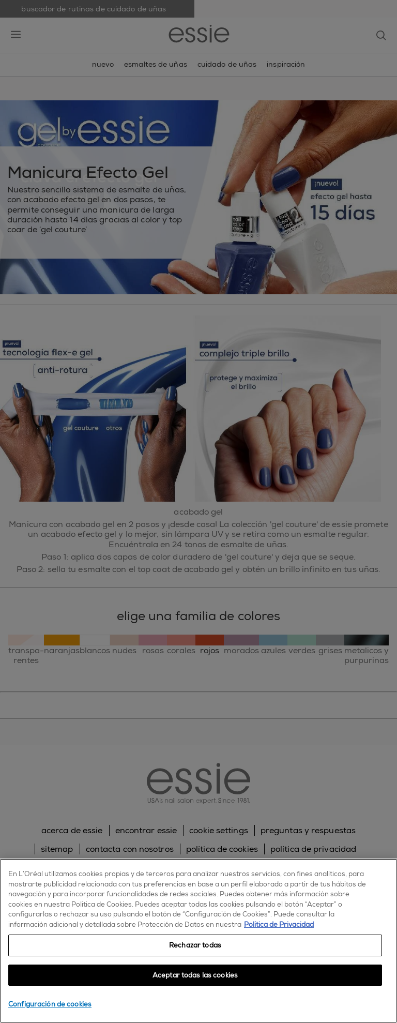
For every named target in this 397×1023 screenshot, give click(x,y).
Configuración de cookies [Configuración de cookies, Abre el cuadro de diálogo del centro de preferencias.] (49, 1004)
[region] (198, 941)
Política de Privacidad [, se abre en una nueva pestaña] (279, 924)
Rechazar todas (195, 945)
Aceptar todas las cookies (195, 975)
